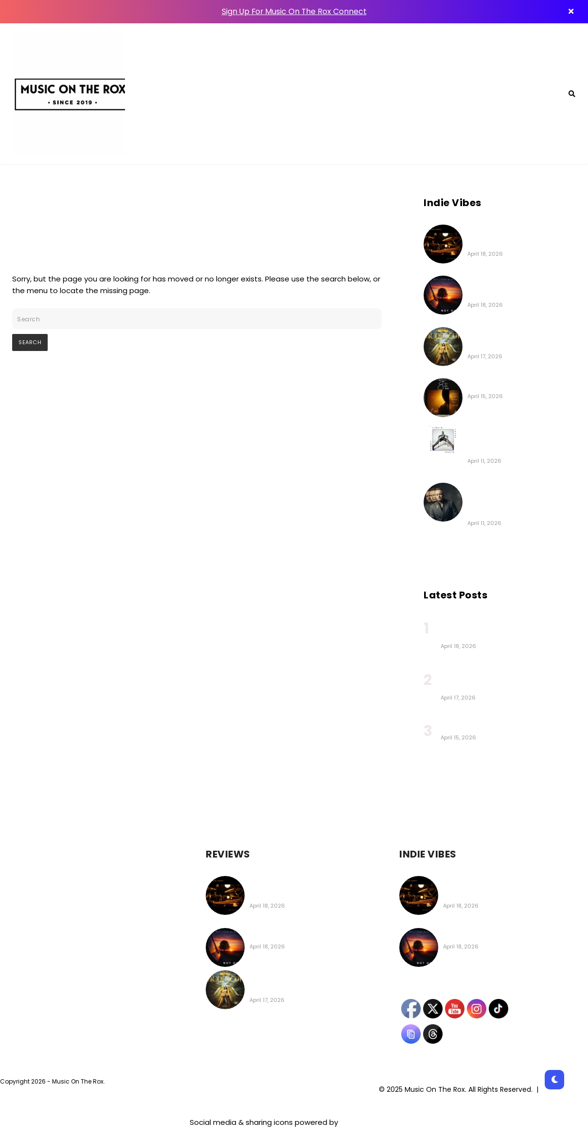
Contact (478, 94)
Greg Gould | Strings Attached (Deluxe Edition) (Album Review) (515, 501)
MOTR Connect (282, 94)
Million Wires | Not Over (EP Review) (314, 935)
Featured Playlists (367, 94)
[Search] (572, 94)
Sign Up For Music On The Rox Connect (294, 11)
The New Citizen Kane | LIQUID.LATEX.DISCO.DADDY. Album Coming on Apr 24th (518, 438)
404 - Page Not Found (65, 203)
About (432, 94)
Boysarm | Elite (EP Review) (516, 385)
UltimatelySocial (369, 1122)
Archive (530, 94)
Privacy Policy (565, 1089)
